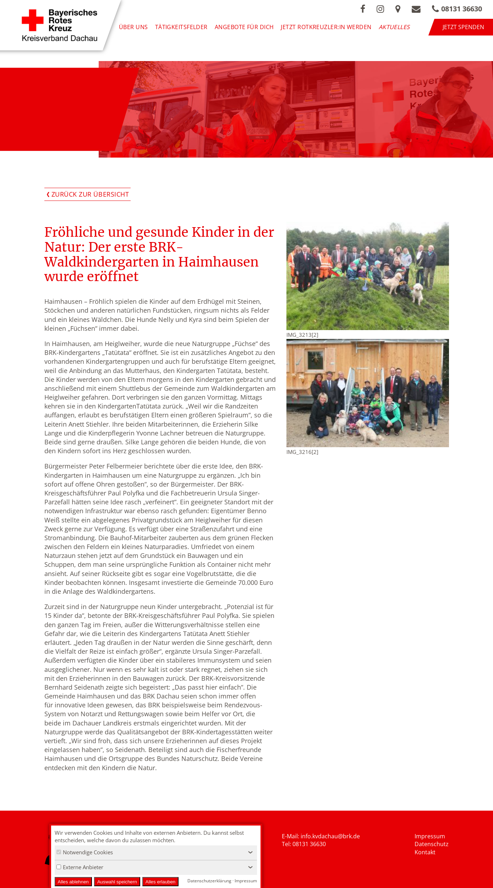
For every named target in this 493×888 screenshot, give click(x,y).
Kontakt (425, 852)
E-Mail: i (292, 836)
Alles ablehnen (73, 881)
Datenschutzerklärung (209, 881)
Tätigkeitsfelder (181, 27)
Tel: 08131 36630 (304, 844)
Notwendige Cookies (84, 852)
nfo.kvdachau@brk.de (331, 836)
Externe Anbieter (79, 867)
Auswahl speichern (117, 881)
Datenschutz (432, 844)
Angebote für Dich (244, 27)
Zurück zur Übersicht (90, 194)
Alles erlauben (160, 881)
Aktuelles (394, 27)
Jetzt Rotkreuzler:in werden (326, 27)
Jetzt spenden (463, 27)
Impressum (430, 836)
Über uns (133, 27)
